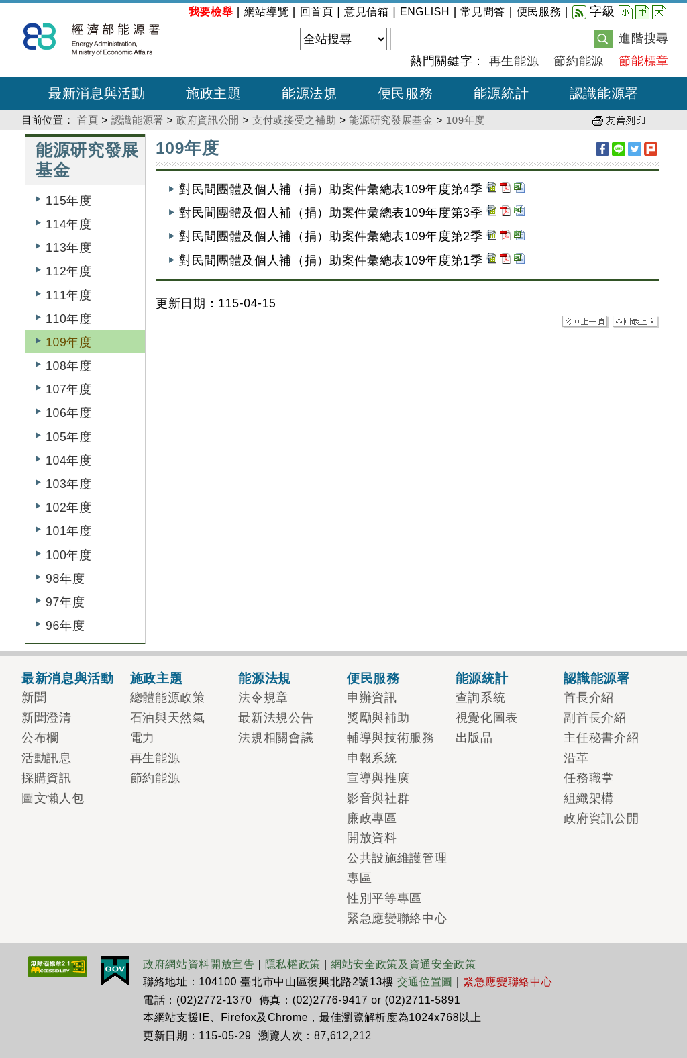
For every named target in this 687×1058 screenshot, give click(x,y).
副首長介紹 (595, 717)
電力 (142, 737)
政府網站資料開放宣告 (199, 964)
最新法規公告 (275, 717)
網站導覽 (266, 11)
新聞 (33, 697)
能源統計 (482, 678)
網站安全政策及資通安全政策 (403, 964)
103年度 (69, 484)
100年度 (69, 555)
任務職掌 (589, 778)
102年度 (69, 507)
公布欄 (40, 737)
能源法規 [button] (309, 93)
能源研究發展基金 (391, 120)
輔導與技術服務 (391, 737)
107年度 (69, 389)
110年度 (69, 319)
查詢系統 (481, 697)
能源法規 (264, 678)
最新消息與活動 (67, 678)
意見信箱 (366, 11)
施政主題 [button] (214, 93)
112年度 (69, 271)
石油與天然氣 (167, 717)
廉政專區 (372, 818)
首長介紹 (589, 697)
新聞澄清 (46, 717)
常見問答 (482, 11)
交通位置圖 (425, 982)
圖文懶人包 (52, 798)
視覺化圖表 (487, 717)
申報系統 (372, 758)
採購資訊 (46, 778)
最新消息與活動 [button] (97, 93)
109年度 (465, 120)
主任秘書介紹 (601, 737)
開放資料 (372, 838)
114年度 (69, 224)
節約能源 (578, 61)
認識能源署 (137, 120)
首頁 (87, 120)
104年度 (69, 460)
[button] (603, 38)
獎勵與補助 (378, 717)
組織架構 (589, 798)
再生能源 (514, 61)
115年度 (69, 200)
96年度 (65, 625)
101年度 (69, 531)
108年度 (69, 366)
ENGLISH (425, 11)
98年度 (65, 578)
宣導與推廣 (378, 778)
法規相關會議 (275, 737)
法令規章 (263, 697)
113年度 (69, 247)
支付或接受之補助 (294, 120)
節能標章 (644, 61)
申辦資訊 (372, 697)
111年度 (69, 295)
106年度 (69, 413)
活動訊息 (46, 758)
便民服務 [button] (405, 93)
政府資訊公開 (208, 120)
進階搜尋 (644, 38)
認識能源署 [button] (604, 93)
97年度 (65, 602)
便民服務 (539, 11)
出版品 (474, 737)
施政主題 (156, 678)
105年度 (69, 437)
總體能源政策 (167, 697)
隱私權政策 (293, 964)
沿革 (576, 758)
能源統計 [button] (501, 93)
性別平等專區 (384, 898)
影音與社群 (378, 798)
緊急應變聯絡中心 (397, 918)
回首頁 (316, 11)
